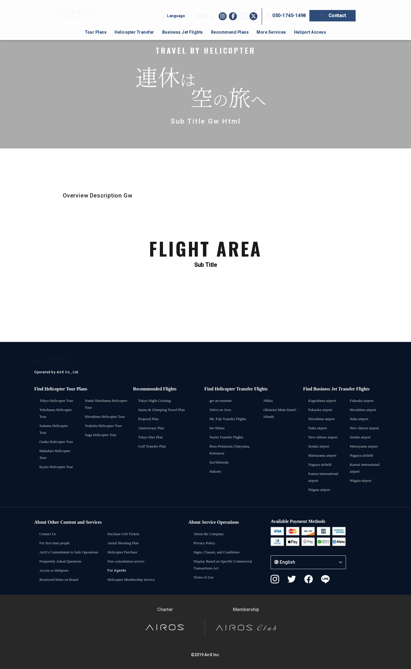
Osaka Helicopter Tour (56, 442)
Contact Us (47, 534)
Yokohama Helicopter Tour (55, 413)
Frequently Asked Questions (60, 561)
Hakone (215, 471)
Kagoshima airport (322, 400)
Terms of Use (203, 577)
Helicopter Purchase (122, 552)
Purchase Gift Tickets (123, 534)
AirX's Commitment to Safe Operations (68, 552)
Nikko (268, 400)
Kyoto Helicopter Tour (56, 467)
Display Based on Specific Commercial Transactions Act (223, 564)
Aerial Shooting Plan (122, 543)
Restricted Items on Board (58, 579)
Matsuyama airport (322, 455)
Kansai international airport (323, 477)
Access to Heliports (53, 570)
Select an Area (220, 410)
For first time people (54, 543)
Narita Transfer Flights (226, 437)
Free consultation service (125, 561)
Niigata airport (319, 489)
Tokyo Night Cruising (154, 400)
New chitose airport (323, 437)
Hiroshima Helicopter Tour (105, 416)
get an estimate (220, 400)
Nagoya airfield (319, 464)
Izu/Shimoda (218, 462)
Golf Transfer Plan (152, 446)
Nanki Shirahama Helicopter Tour (106, 404)
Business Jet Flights (182, 32)
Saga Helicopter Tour (100, 435)
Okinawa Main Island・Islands (281, 413)
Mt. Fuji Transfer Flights (227, 419)
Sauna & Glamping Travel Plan (161, 410)
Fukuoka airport (320, 410)
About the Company (208, 534)
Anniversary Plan (151, 428)
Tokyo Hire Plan (150, 437)
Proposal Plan (148, 419)
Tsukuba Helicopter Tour (103, 426)
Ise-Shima (217, 428)
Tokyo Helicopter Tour (56, 400)
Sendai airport (318, 446)
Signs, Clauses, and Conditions (216, 552)
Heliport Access (310, 32)
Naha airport (317, 428)
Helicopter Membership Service (131, 579)
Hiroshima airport (321, 419)
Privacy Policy (204, 543)
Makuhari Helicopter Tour (54, 454)
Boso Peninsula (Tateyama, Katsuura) (229, 449)
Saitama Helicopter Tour (53, 429)
